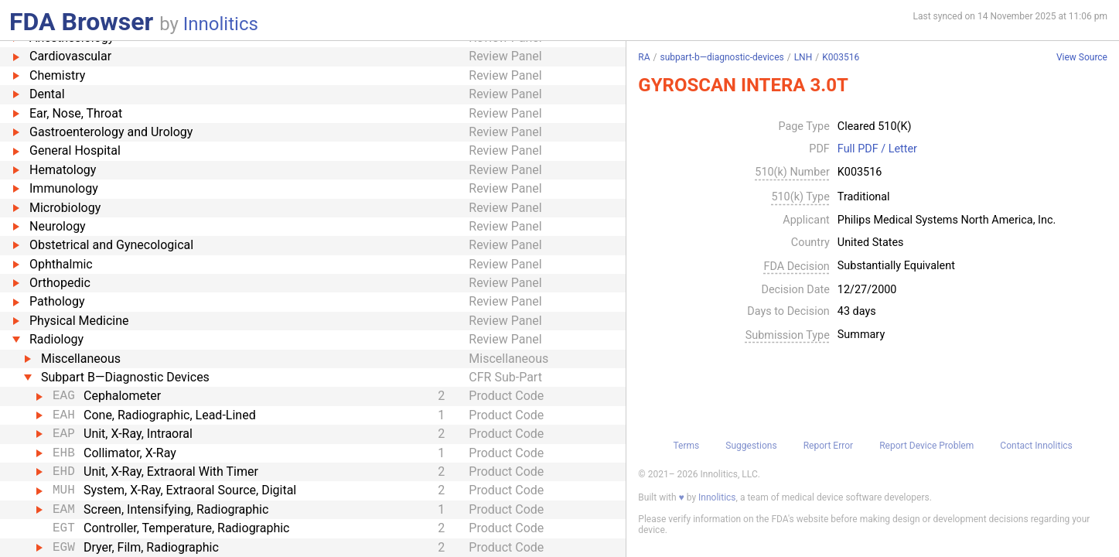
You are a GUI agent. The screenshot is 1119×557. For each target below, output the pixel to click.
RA (644, 57)
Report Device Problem (926, 445)
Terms (686, 445)
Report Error (828, 445)
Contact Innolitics (1036, 445)
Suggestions (750, 445)
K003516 (840, 57)
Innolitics (220, 24)
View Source (1081, 58)
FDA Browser (81, 21)
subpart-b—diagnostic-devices (722, 57)
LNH (803, 57)
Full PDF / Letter (877, 149)
